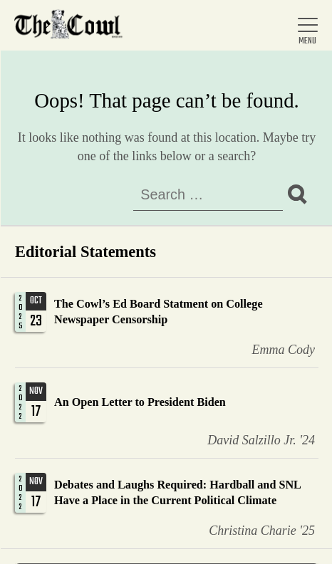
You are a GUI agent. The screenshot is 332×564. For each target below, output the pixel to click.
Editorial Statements (85, 252)
